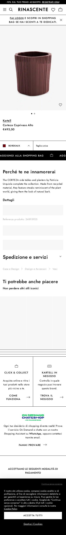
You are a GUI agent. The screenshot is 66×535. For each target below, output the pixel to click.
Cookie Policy (10, 508)
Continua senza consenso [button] (52, 484)
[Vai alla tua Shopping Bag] (60, 9)
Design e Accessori (36, 269)
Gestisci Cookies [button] (33, 524)
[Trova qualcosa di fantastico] (12, 9)
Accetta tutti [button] (33, 515)
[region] (33, 323)
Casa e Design (11, 269)
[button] (54, 9)
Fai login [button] (17, 18)
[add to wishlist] (60, 105)
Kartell (7, 121)
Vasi (55, 269)
